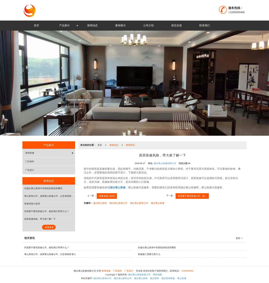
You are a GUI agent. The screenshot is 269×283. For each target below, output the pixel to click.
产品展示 (64, 25)
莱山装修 (181, 278)
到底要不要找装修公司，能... (192, 196)
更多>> (239, 238)
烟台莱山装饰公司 (118, 203)
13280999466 (187, 271)
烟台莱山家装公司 (139, 203)
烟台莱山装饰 (100, 203)
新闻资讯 (130, 145)
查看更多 (49, 227)
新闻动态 (92, 25)
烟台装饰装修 (168, 278)
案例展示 (120, 25)
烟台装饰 (154, 278)
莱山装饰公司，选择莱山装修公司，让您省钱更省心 (49, 196)
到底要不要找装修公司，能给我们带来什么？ (46, 211)
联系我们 (204, 25)
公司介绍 (148, 25)
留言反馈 (176, 25)
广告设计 (29, 170)
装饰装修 (29, 153)
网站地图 (157, 274)
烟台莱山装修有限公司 (165, 163)
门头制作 (29, 161)
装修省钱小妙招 (107, 196)
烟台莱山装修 (157, 203)
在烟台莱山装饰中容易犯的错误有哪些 (43, 188)
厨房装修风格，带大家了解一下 (40, 219)
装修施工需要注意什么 (149, 254)
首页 (36, 25)
